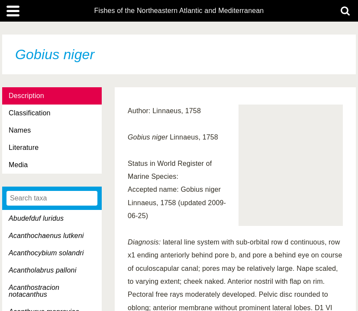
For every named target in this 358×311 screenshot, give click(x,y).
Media (18, 164)
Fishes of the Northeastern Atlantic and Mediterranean (179, 10)
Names (20, 130)
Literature (24, 147)
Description (26, 95)
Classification (30, 113)
